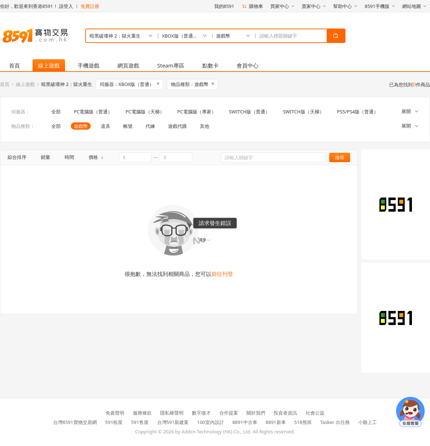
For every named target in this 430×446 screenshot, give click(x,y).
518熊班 (302, 422)
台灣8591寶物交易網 (75, 422)
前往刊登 (222, 273)
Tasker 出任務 (335, 422)
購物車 (252, 6)
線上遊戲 (49, 65)
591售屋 (140, 422)
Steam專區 (170, 65)
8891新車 (276, 422)
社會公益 (315, 413)
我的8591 (224, 6)
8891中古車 (244, 422)
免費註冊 (90, 6)
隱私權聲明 (172, 413)
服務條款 (142, 413)
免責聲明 (115, 413)
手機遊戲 (88, 65)
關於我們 (255, 413)
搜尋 (339, 157)
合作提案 (228, 413)
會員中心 (247, 65)
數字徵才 (201, 413)
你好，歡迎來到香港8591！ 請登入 (36, 6)
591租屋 (113, 422)
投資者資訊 (285, 413)
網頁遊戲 (128, 65)
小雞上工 (367, 422)
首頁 (14, 65)
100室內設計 (210, 422)
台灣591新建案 (173, 422)
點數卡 (210, 65)
